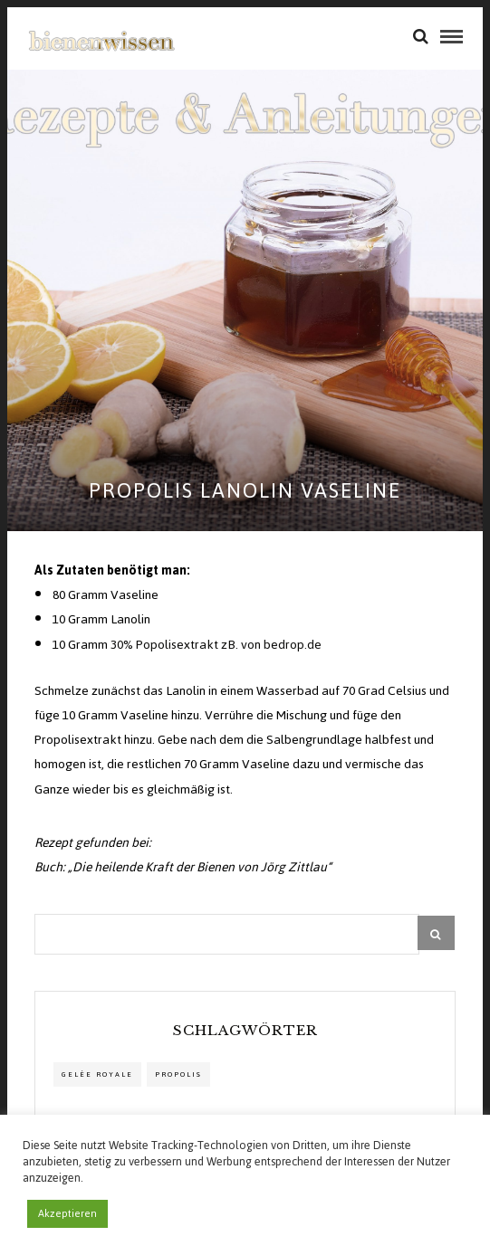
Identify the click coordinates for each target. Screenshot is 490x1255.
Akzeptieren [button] (67, 1213)
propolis (178, 1074)
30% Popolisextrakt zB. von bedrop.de (216, 644)
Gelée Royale (97, 1074)
